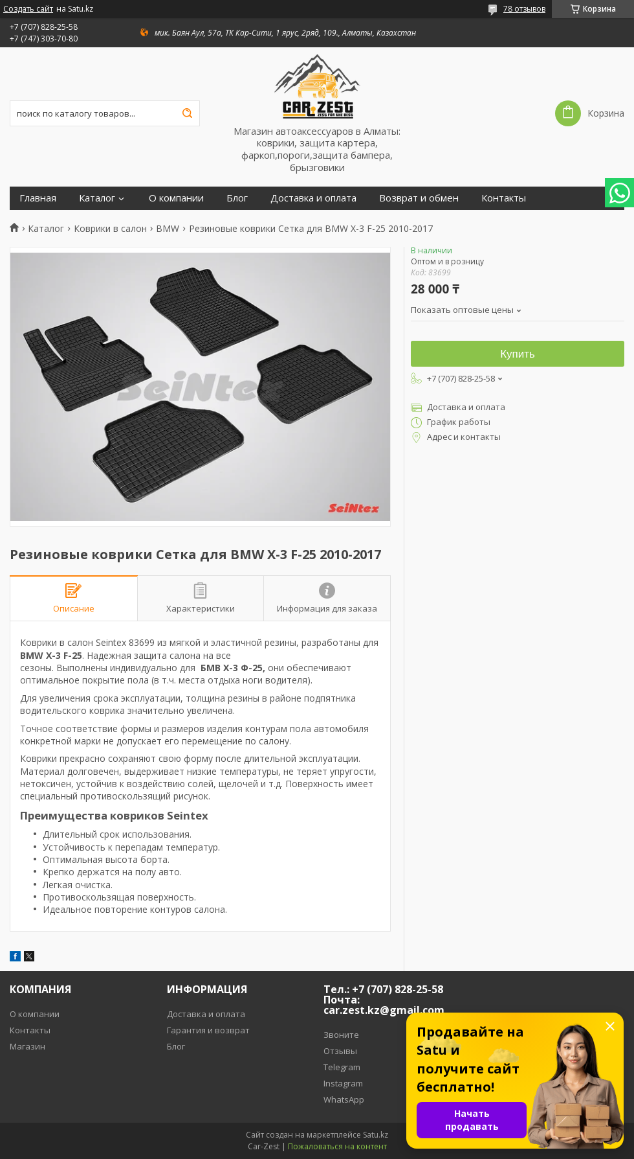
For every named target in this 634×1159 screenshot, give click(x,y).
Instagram (343, 1083)
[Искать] (187, 113)
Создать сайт (28, 9)
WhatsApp (343, 1099)
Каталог (97, 198)
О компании (176, 198)
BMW (167, 229)
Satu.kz (375, 1134)
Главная (37, 198)
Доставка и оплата (313, 198)
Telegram (341, 1067)
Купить (517, 354)
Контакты (503, 198)
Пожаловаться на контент (337, 1146)
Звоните (341, 1034)
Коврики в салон (110, 229)
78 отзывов (524, 8)
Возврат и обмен (419, 198)
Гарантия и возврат (208, 1030)
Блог (237, 198)
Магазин (27, 1046)
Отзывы (340, 1051)
